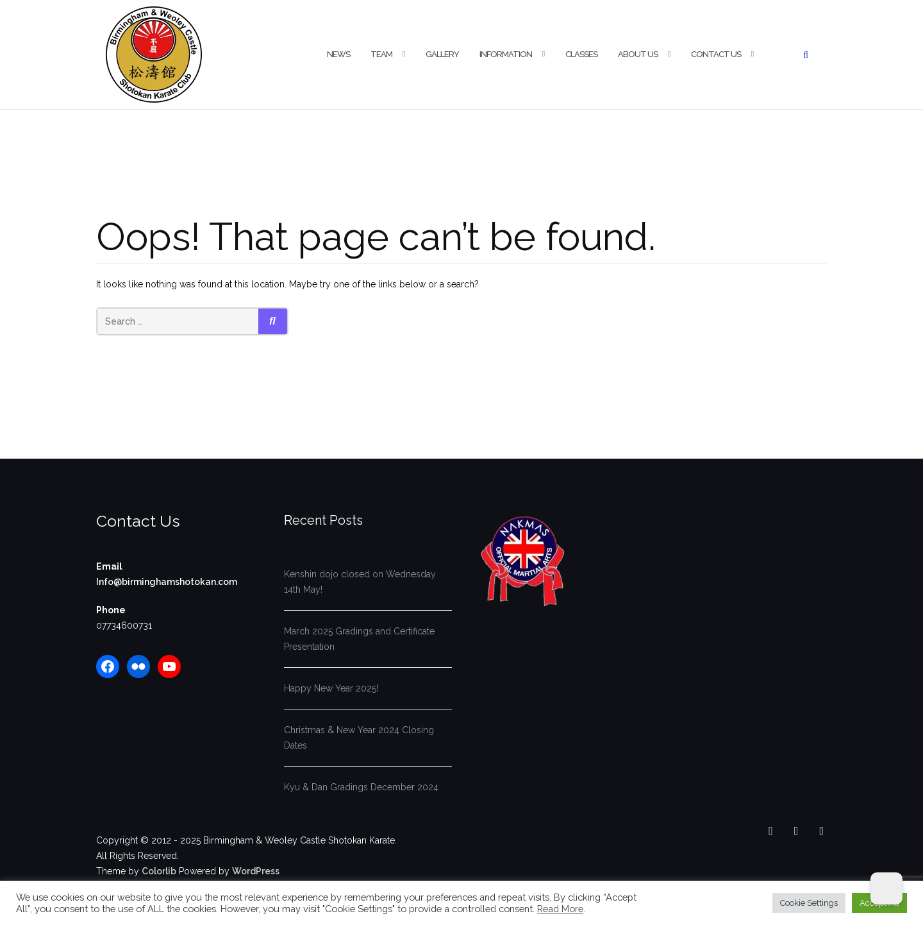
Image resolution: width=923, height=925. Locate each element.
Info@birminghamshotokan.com (166, 582)
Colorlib (159, 871)
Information (505, 54)
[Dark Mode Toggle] (886, 888)
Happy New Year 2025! (331, 688)
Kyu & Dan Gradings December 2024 (361, 787)
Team (381, 54)
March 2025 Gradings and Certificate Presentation (359, 639)
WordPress (255, 871)
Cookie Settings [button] (809, 903)
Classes (581, 54)
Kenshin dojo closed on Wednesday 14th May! (360, 582)
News (338, 54)
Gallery (442, 54)
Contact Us (716, 54)
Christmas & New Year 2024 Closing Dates (359, 738)
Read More (560, 908)
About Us (638, 54)
